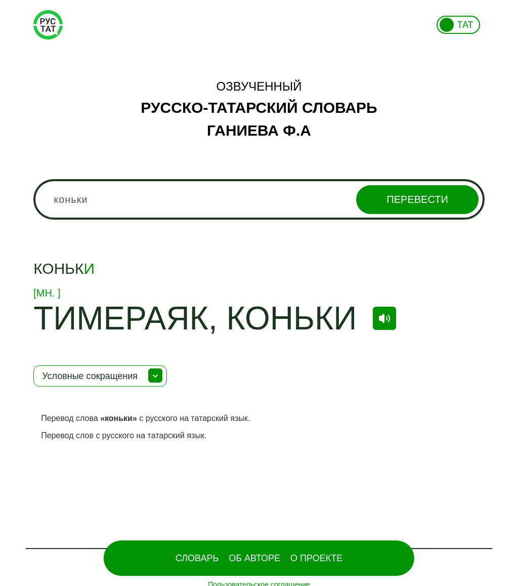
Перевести (417, 199)
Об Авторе (254, 558)
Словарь (197, 558)
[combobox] (259, 199)
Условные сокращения (90, 376)
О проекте (316, 558)
